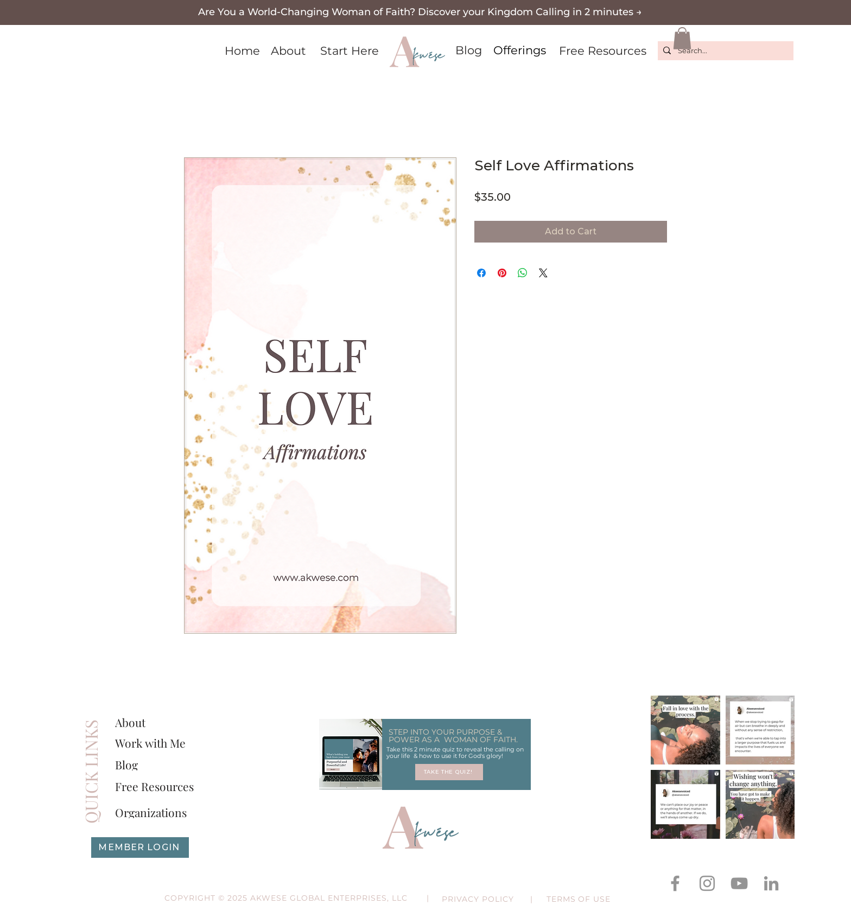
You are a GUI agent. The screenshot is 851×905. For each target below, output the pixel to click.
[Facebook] (675, 883)
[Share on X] (543, 272)
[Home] (242, 50)
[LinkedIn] (771, 883)
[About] (288, 50)
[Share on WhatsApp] (522, 272)
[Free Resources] (602, 50)
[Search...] (724, 50)
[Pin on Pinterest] (502, 272)
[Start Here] (349, 50)
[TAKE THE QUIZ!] (449, 772)
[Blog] (468, 50)
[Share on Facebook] (481, 272)
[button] (420, 12)
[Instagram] (707, 883)
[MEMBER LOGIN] (140, 847)
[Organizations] (157, 812)
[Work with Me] (152, 743)
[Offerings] (519, 50)
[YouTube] (739, 883)
